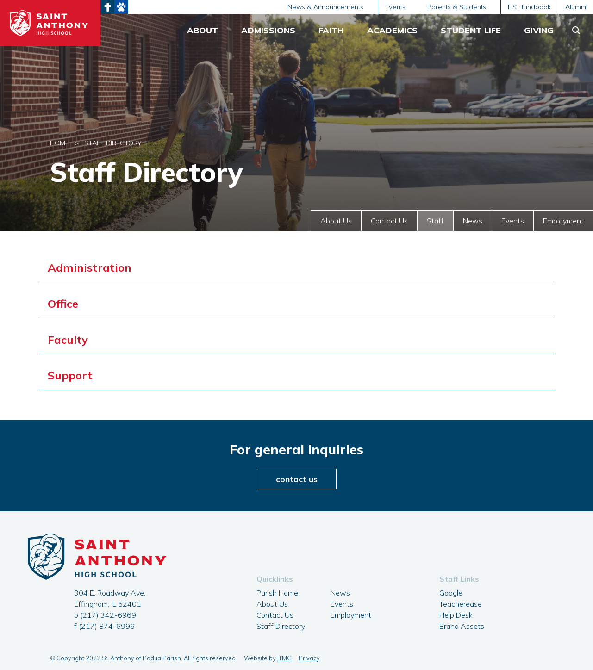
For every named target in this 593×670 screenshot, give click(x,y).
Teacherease (460, 603)
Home (59, 143)
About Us (336, 220)
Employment (563, 220)
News (472, 220)
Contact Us (389, 220)
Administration (89, 267)
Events (512, 220)
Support (70, 375)
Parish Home (277, 592)
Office (63, 303)
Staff (435, 220)
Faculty (68, 340)
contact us (297, 479)
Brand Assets (461, 626)
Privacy (309, 658)
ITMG (284, 658)
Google (450, 592)
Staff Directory (280, 626)
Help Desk (456, 615)
